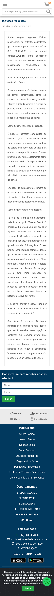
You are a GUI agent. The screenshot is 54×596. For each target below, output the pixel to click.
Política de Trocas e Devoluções (27, 472)
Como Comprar (27, 450)
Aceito (28, 588)
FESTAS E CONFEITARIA (27, 509)
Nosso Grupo (27, 439)
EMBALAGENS (27, 503)
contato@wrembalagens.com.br (27, 539)
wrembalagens (27, 548)
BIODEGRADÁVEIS (27, 492)
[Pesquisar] (49, 12)
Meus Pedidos (39, 413)
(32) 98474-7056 (27, 535)
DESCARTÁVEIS (27, 498)
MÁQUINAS (27, 520)
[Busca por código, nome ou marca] (24, 12)
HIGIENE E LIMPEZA (27, 514)
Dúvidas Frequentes (27, 455)
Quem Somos (27, 434)
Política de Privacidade (27, 466)
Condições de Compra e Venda (27, 477)
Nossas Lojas (27, 444)
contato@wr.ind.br (16, 55)
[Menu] (4, 4)
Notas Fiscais (38, 419)
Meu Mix (15, 413)
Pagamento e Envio (27, 461)
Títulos (15, 419)
